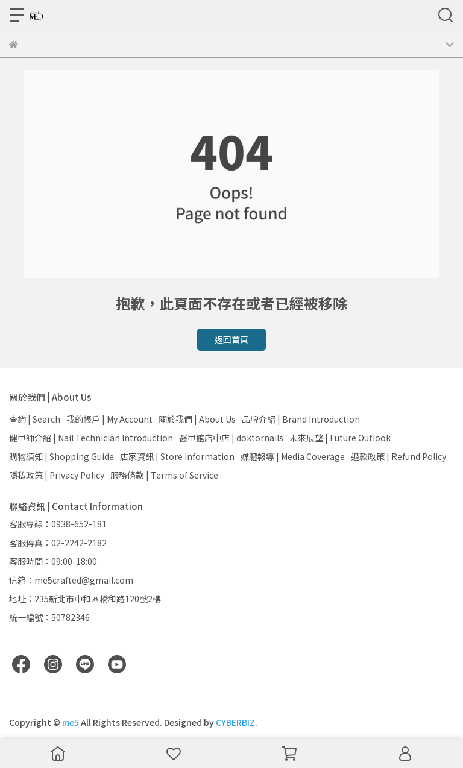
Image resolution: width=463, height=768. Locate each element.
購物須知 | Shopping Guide (61, 456)
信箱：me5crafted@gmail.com (71, 580)
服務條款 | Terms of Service (164, 475)
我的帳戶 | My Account (109, 419)
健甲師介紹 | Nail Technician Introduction (91, 438)
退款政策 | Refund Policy (398, 456)
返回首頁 (231, 339)
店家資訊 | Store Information (177, 456)
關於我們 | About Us (197, 419)
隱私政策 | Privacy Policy (56, 475)
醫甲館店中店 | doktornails (231, 438)
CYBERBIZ (235, 722)
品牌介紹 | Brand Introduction (301, 419)
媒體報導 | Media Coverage (293, 456)
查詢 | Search (34, 419)
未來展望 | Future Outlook (340, 438)
